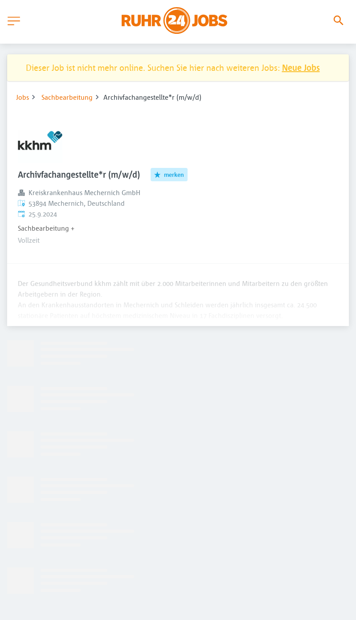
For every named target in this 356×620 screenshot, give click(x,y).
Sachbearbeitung (67, 97)
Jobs (22, 97)
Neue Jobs (301, 67)
